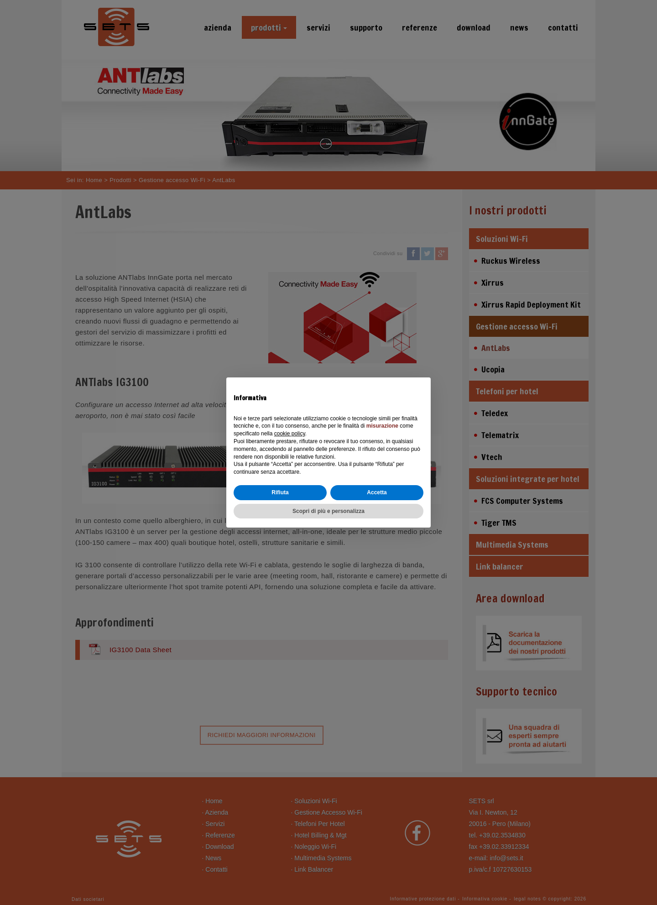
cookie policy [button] (289, 433)
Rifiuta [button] (279, 492)
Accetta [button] (376, 492)
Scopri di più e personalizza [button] (328, 511)
